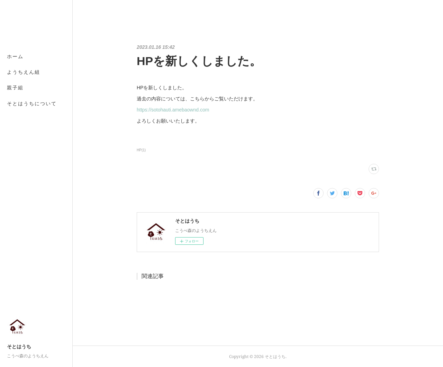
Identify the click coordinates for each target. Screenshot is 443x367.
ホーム (15, 56)
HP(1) (141, 150)
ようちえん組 (23, 72)
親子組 (15, 87)
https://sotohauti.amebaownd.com (173, 110)
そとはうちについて (32, 103)
